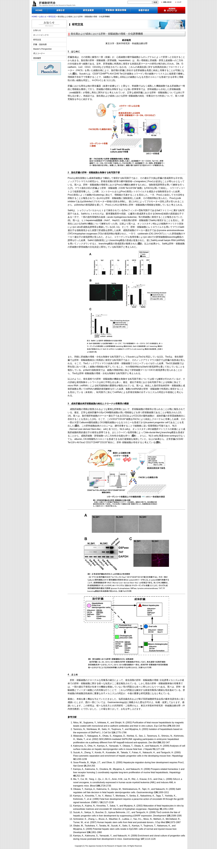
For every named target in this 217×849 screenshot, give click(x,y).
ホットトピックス (41, 35)
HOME (34, 17)
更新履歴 (37, 58)
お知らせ (42, 17)
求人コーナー (39, 53)
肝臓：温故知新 (40, 44)
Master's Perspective (42, 49)
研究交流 (52, 17)
